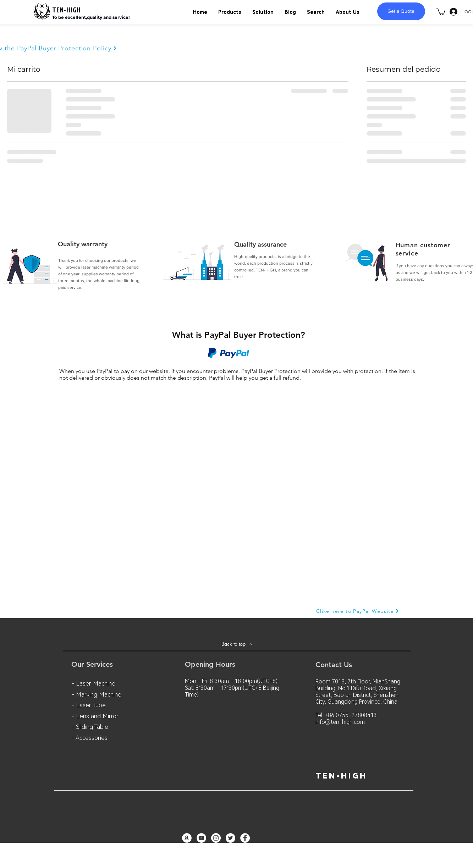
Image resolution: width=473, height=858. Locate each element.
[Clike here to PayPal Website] (358, 611)
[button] (440, 11)
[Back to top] (237, 644)
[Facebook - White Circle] (245, 838)
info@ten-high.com (340, 722)
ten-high (341, 776)
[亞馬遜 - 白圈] (187, 838)
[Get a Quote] (401, 11)
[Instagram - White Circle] (216, 838)
